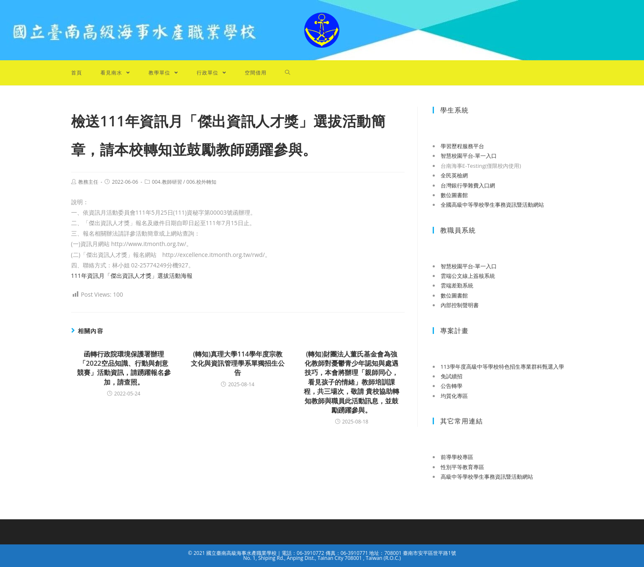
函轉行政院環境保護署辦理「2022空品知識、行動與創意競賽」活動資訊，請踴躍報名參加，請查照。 (124, 368)
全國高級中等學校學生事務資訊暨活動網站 (492, 204)
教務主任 (88, 181)
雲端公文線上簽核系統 (468, 276)
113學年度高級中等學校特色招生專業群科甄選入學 (502, 366)
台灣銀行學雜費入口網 (468, 185)
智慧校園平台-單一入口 (469, 155)
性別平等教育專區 (462, 467)
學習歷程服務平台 (462, 146)
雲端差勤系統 (457, 285)
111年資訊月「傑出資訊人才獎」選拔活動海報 (131, 276)
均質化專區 (454, 396)
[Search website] (288, 72)
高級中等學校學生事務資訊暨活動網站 (487, 476)
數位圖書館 (454, 195)
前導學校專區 (457, 457)
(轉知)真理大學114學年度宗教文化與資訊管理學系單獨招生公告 (238, 363)
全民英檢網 (454, 175)
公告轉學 (451, 386)
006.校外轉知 (201, 181)
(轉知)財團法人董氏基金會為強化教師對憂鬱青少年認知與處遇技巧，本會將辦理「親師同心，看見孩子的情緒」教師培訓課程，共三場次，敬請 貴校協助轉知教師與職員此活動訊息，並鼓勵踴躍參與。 (351, 382)
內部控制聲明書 (460, 305)
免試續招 (451, 376)
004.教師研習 (167, 181)
